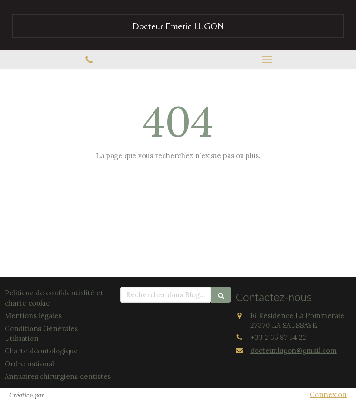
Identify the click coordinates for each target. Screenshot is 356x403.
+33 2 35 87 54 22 (278, 337)
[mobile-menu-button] (267, 59)
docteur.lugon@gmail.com (293, 350)
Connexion (328, 394)
